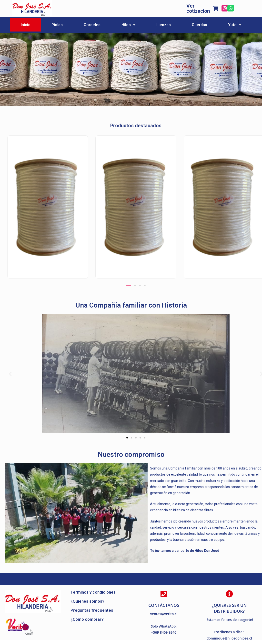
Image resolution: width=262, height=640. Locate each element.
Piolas (57, 24)
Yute (234, 24)
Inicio (25, 24)
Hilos (128, 24)
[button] (128, 285)
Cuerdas (199, 24)
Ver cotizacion (198, 8)
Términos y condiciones (93, 592)
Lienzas (163, 24)
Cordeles (92, 24)
